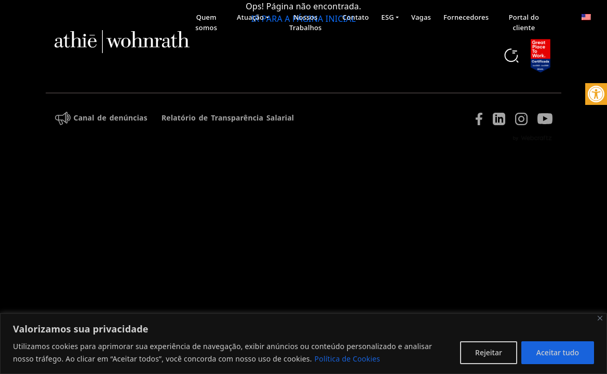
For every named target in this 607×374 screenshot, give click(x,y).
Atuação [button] (250, 17)
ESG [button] (387, 17)
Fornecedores (466, 17)
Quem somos (206, 22)
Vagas (421, 17)
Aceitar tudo (557, 352)
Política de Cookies (347, 359)
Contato (355, 17)
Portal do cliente (524, 22)
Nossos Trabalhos (305, 22)
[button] (596, 94)
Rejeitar (488, 352)
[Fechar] (600, 318)
